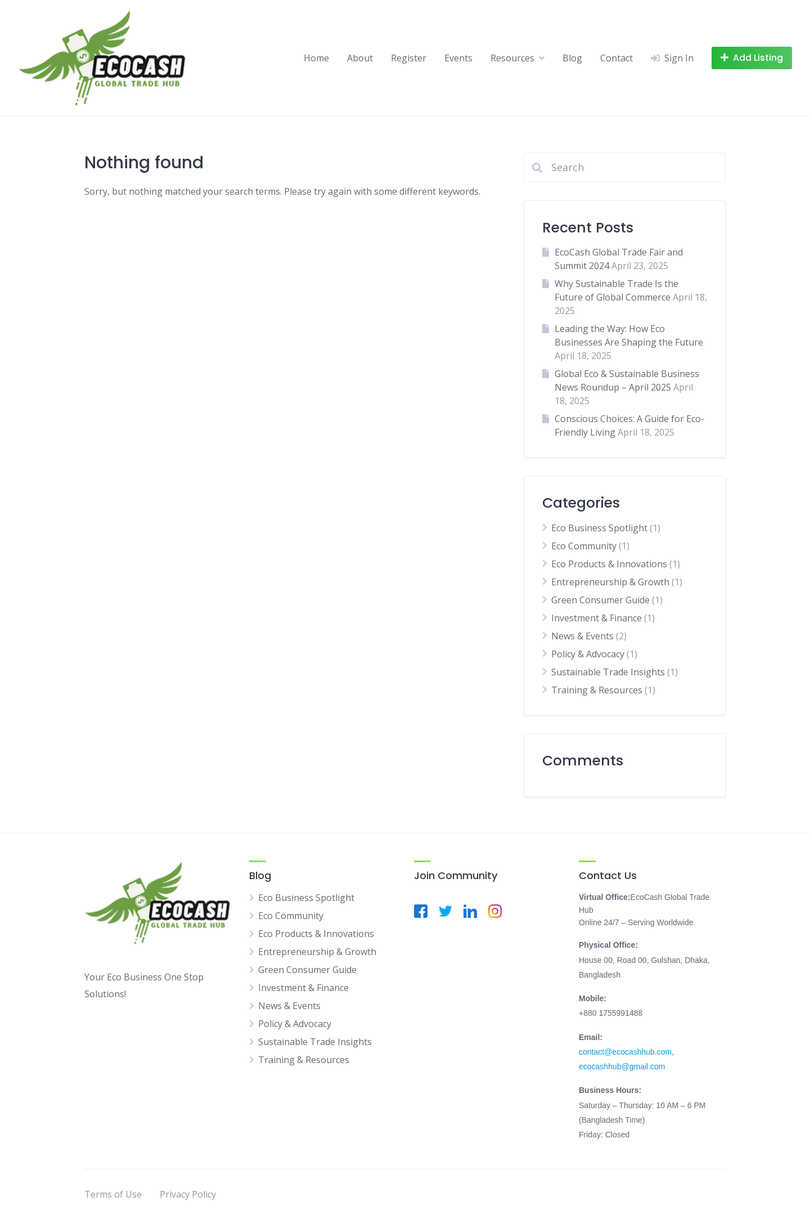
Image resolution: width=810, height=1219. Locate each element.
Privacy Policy (188, 1194)
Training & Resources (596, 690)
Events (458, 58)
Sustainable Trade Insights (608, 672)
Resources (512, 58)
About (360, 58)
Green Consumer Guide (600, 600)
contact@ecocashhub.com (625, 1051)
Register (408, 58)
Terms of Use (113, 1194)
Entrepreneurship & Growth (610, 582)
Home (316, 58)
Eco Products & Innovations (609, 564)
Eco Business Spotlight (599, 528)
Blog (572, 58)
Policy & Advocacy (587, 654)
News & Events (582, 636)
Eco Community (583, 546)
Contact (616, 58)
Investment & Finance (596, 618)
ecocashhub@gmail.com (622, 1066)
